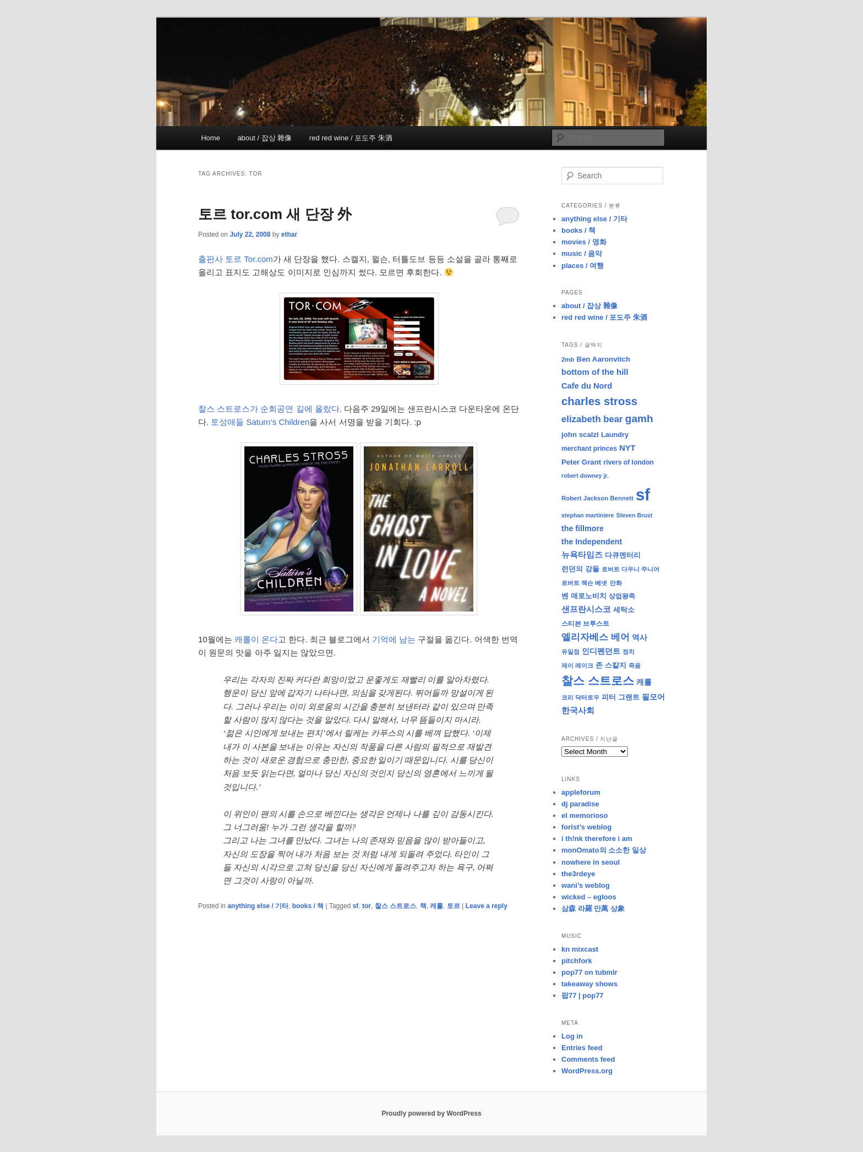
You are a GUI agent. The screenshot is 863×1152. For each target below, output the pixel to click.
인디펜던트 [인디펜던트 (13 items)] (601, 651)
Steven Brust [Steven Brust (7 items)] (634, 515)
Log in (572, 1036)
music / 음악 (581, 253)
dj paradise (580, 804)
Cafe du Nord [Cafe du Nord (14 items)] (586, 385)
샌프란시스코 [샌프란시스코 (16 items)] (586, 609)
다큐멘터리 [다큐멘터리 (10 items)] (623, 555)
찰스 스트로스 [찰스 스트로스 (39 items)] (597, 680)
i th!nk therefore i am (596, 838)
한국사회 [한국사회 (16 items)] (577, 710)
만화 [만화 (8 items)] (616, 583)
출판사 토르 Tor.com (235, 259)
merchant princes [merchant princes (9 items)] (589, 448)
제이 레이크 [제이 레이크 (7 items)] (577, 665)
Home (210, 138)
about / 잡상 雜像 (264, 138)
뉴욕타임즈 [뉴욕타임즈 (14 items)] (582, 554)
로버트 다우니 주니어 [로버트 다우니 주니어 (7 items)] (630, 569)
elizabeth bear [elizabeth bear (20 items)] (592, 419)
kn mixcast (579, 949)
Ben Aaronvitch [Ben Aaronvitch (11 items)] (604, 359)
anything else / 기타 (257, 906)
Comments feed (588, 1059)
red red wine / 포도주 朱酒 (350, 138)
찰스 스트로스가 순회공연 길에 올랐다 (269, 408)
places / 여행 (582, 265)
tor (366, 906)
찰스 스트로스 (395, 906)
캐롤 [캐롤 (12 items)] (644, 682)
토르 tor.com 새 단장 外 (275, 214)
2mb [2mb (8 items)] (567, 359)
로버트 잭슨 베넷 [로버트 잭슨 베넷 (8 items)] (584, 583)
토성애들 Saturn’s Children (260, 422)
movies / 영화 (584, 242)
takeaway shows (589, 984)
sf (356, 906)
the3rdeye (578, 874)
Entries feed (581, 1048)
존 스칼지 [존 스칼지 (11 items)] (611, 665)
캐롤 (436, 906)
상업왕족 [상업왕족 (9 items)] (622, 596)
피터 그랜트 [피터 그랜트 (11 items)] (621, 697)
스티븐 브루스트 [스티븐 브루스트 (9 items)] (585, 623)
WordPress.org (587, 1071)
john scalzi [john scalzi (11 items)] (580, 434)
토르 (453, 906)
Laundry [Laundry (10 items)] (615, 435)
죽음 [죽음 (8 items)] (635, 665)
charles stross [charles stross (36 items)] (599, 401)
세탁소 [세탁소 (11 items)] (624, 609)
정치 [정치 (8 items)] (628, 651)
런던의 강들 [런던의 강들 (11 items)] (580, 569)
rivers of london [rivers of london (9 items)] (628, 462)
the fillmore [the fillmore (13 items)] (582, 528)
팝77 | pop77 (582, 995)
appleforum (580, 792)
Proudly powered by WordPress (431, 1113)
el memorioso (584, 815)
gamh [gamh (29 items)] (639, 418)
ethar (289, 234)
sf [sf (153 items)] (643, 494)
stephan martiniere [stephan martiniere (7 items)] (587, 515)
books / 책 (308, 906)
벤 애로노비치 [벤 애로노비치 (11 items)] (584, 596)
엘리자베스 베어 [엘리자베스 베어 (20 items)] (595, 637)
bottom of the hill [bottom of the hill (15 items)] (595, 371)
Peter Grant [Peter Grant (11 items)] (581, 462)
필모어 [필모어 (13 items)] (653, 696)
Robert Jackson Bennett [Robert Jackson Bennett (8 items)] (597, 498)
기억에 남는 (394, 639)
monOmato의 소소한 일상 (603, 850)
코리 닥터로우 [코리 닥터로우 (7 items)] (580, 697)
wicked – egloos (588, 897)
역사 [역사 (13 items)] (639, 637)
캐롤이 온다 (256, 639)
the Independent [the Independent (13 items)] (591, 541)
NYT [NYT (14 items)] (627, 448)
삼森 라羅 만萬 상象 (593, 908)
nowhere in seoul (590, 862)
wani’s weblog (585, 885)
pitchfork (576, 961)
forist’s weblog (586, 827)
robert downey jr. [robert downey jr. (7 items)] (585, 475)
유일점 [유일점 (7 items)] (570, 651)
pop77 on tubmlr (589, 972)
